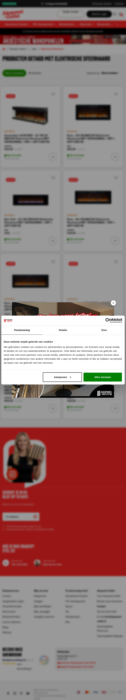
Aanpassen (62, 376)
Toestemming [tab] (22, 330)
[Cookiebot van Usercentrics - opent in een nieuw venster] (108, 320)
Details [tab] (63, 330)
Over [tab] (104, 330)
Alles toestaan (102, 376)
